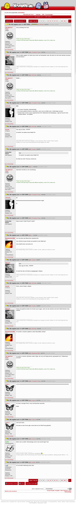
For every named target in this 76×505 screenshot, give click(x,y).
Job (45, 502)
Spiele (59, 501)
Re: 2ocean (32, 149)
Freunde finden (43, 501)
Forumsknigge (49, 14)
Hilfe (43, 14)
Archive (24, 16)
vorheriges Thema (11, 483)
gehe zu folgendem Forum (37, 488)
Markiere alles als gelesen (11, 491)
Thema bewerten (20, 21)
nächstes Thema (31, 483)
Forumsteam (30, 16)
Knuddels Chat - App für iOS (32, 501)
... (45, 21)
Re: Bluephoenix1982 (34, 353)
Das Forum (18, 16)
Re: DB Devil (40, 24)
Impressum (40, 502)
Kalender (38, 14)
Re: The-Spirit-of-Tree (35, 52)
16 (64, 21)
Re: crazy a (32, 400)
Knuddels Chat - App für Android (17, 501)
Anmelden (21, 12)
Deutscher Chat (5, 501)
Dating (63, 501)
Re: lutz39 (32, 462)
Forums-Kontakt (50, 490)
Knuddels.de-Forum (10, 16)
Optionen (9, 21)
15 (62, 21)
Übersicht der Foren (28, 14)
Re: (31, 166)
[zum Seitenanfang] (9, 49)
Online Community (70, 501)
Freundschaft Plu (52, 501)
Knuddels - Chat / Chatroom (61, 490)
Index (21, 483)
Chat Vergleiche (33, 502)
